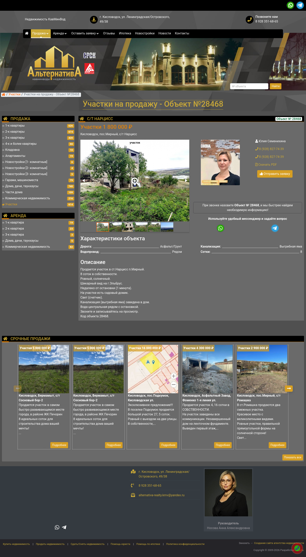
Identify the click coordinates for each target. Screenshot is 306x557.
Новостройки (145, 33)
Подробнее (59, 445)
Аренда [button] (60, 33)
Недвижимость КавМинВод (45, 19)
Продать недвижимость (50, 544)
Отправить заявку (275, 174)
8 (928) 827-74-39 (269, 149)
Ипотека (125, 33)
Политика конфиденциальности (185, 544)
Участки (14, 94)
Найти (276, 86)
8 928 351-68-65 (266, 21)
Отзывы (109, 33)
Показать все (292, 457)
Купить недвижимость (16, 544)
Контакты (182, 33)
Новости (164, 33)
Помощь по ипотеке (148, 544)
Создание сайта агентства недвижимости (279, 543)
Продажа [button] (40, 33)
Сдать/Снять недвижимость (87, 544)
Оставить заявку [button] (85, 33)
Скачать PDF (266, 164)
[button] (135, 179)
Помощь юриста (120, 544)
